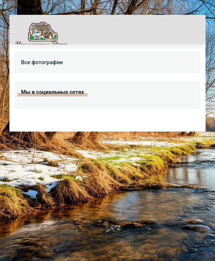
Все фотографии (42, 62)
